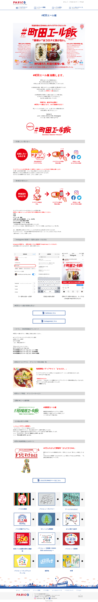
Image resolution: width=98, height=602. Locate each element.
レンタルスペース (57, 590)
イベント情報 (36, 590)
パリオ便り (46, 590)
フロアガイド (26, 590)
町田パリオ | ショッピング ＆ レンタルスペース (19, 2)
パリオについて (73, 2)
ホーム (65, 2)
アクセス (82, 2)
